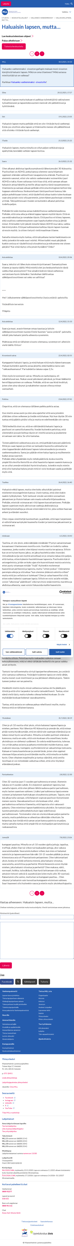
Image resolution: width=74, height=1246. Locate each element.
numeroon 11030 (30, 1153)
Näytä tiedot (62, 645)
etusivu (5, 18)
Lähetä (5, 965)
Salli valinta (37, 652)
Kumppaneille (8, 1044)
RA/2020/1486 (8, 1170)
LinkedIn (8, 1103)
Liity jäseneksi (44, 1028)
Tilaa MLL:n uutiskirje (10, 1112)
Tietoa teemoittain (9, 1033)
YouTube (8, 1108)
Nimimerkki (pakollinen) (9, 913)
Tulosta (44, 981)
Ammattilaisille (8, 1020)
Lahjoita (6, 4)
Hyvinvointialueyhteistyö (11, 1051)
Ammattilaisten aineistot (11, 1030)
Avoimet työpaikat (45, 1007)
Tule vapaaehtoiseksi (46, 1034)
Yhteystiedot (43, 1016)
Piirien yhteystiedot (46, 1019)
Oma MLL (14, 1087)
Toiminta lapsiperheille (10, 1007)
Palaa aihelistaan (12, 40)
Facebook (7, 981)
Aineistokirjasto (8, 1039)
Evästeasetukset (37, 1225)
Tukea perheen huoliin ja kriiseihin (14, 1004)
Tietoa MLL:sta (45, 991)
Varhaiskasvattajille (9, 1024)
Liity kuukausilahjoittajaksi (12, 1129)
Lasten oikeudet (8, 1036)
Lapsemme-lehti (44, 1010)
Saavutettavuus (46, 1221)
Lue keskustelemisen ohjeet (18, 36)
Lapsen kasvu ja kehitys (10, 995)
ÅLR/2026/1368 (8, 1175)
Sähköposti (29, 981)
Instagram (9, 1100)
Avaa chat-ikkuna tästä (11, 1213)
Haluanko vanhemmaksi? (42, 18)
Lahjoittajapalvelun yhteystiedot (15, 1082)
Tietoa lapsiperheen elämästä (13, 998)
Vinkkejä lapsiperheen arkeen (13, 1001)
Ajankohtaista (45, 1039)
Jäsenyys (42, 1004)
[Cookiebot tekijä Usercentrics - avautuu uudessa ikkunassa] (61, 592)
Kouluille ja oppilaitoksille (11, 1027)
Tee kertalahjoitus (9, 1126)
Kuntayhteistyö (8, 1048)
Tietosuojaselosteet (29, 1221)
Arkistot (42, 1001)
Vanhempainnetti (9, 991)
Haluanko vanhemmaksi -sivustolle (28, 82)
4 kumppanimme (15, 604)
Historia (41, 998)
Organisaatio (43, 995)
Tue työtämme (45, 1024)
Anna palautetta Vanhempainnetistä (15, 1010)
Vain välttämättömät (14, 652)
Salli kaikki (60, 652)
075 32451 (8, 1073)
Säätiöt (41, 1013)
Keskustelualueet (20, 18)
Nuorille (5, 1015)
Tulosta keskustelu (13, 46)
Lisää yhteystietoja (9, 1078)
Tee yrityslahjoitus (9, 1131)
